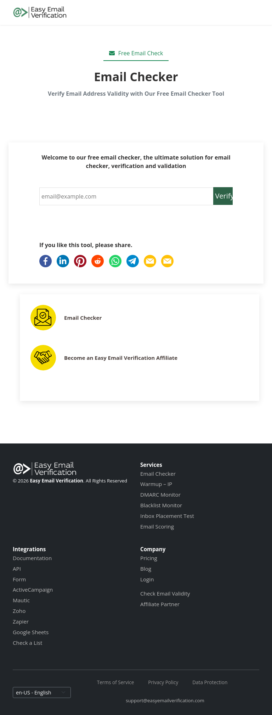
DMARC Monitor (160, 494)
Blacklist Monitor (161, 505)
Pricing (148, 558)
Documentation (32, 558)
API (17, 568)
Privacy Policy (163, 682)
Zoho (19, 610)
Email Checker (83, 317)
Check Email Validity (165, 593)
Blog (145, 568)
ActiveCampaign (33, 589)
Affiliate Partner (160, 604)
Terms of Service (115, 682)
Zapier (21, 621)
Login (147, 579)
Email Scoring (157, 526)
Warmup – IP (156, 483)
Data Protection (209, 682)
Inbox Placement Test (167, 515)
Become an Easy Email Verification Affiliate (120, 357)
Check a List (27, 642)
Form (19, 579)
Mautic (21, 600)
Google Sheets (31, 632)
